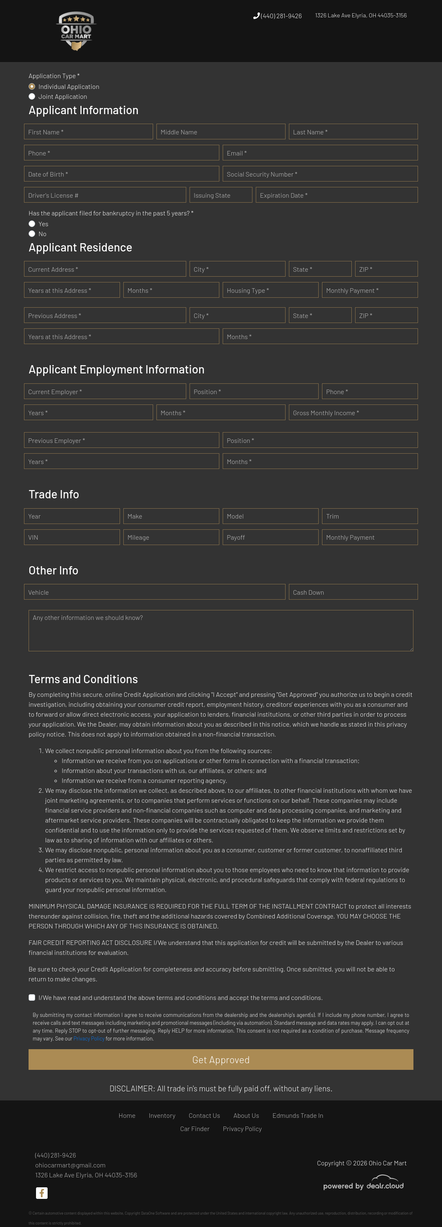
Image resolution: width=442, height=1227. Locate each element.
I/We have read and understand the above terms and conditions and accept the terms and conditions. (180, 997)
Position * (207, 391)
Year (34, 516)
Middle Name (179, 132)
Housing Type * (248, 290)
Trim (332, 516)
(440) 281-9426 (277, 15)
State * (302, 269)
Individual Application (68, 86)
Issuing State (212, 195)
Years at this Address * (59, 290)
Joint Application (62, 96)
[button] (226, 46)
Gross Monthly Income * (326, 412)
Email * (237, 153)
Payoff (236, 537)
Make (134, 516)
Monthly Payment (350, 537)
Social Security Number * (262, 174)
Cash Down (308, 592)
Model (235, 516)
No (42, 233)
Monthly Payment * (352, 290)
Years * (38, 412)
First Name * (46, 132)
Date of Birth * (48, 174)
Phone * (39, 153)
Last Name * (310, 132)
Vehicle (38, 592)
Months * (139, 290)
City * (201, 269)
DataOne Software (155, 1213)
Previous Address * (54, 315)
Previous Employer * (56, 440)
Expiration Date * (283, 195)
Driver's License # (53, 195)
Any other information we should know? (88, 617)
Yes (43, 223)
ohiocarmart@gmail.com (70, 1165)
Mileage (138, 537)
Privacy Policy (88, 1038)
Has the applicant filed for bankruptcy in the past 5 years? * (111, 213)
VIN (33, 537)
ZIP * (365, 269)
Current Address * (53, 269)
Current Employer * (55, 391)
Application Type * (54, 75)
